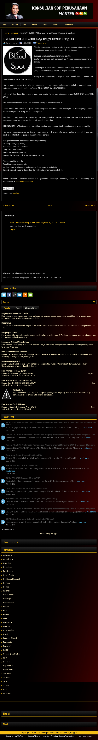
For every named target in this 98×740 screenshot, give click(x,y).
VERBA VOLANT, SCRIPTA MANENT (22, 465)
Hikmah (6, 583)
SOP (24, 24)
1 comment (41, 43)
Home (5, 24)
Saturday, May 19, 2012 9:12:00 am (50, 223)
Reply (12, 229)
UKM (5, 689)
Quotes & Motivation (12, 654)
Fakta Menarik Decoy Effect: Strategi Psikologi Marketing (31, 498)
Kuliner (6, 614)
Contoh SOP (8, 559)
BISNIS (45, 24)
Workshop (7, 693)
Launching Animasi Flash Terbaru (15, 342)
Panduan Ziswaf (10, 638)
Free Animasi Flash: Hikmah (13, 404)
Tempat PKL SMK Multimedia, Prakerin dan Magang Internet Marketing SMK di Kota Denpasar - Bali (50, 435)
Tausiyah (7, 677)
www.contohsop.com (24, 182)
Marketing (7, 622)
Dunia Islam (8, 567)
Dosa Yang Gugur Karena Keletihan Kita (24, 455)
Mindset (14, 33)
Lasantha (46, 736)
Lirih (5, 618)
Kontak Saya (18, 390)
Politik (5, 650)
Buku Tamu (6, 323)
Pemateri (7, 646)
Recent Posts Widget (7, 529)
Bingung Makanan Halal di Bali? (14, 313)
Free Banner (8, 571)
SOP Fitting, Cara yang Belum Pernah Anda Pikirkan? (30, 519)
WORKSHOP (69, 24)
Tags (18, 308)
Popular (7, 308)
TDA (5, 681)
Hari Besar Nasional (11, 579)
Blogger (54, 533)
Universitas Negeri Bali (10, 361)
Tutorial (6, 685)
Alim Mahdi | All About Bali (47, 733)
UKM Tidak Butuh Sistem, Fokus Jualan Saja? (26, 488)
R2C (5, 658)
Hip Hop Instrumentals (83, 736)
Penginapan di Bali (9, 333)
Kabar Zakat (8, 595)
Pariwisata (7, 642)
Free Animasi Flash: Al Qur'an (13, 371)
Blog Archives (31, 308)
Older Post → (90, 205)
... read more (86, 427)
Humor (6, 587)
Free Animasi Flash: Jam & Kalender (16, 380)
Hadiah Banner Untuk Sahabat (14, 352)
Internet (6, 591)
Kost (5, 610)
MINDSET (56, 24)
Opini (5, 634)
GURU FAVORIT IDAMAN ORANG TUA (23, 478)
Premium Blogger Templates (62, 736)
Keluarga (7, 599)
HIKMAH (34, 24)
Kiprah (6, 606)
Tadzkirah (7, 674)
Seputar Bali (8, 666)
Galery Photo (8, 575)
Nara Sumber (8, 630)
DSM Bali (7, 563)
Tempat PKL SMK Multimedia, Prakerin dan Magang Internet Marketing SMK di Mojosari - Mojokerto (50, 445)
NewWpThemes (20, 736)
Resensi (6, 662)
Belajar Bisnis (9, 555)
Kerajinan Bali (9, 603)
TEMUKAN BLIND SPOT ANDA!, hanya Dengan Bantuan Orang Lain (38, 38)
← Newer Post (8, 205)
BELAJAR (15, 24)
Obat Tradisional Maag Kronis (22, 223)
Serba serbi (8, 670)
